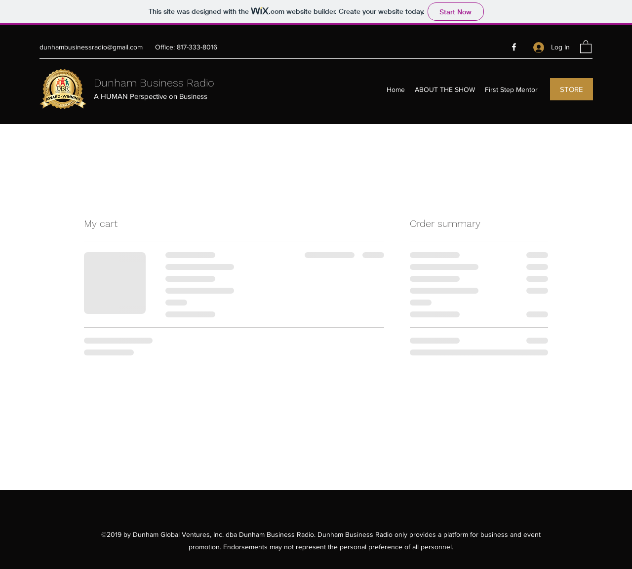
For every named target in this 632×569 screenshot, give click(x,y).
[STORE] (571, 89)
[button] (586, 46)
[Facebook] (514, 47)
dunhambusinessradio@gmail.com (91, 47)
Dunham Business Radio (154, 83)
